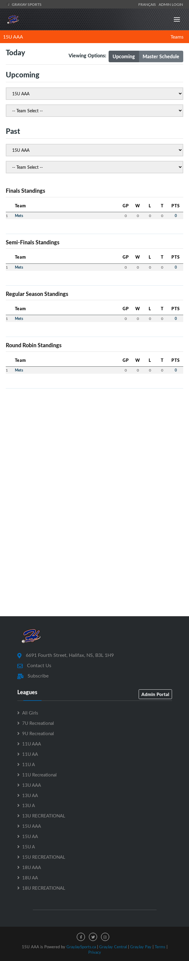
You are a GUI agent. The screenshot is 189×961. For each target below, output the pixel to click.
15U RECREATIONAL (43, 857)
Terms (160, 946)
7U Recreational (38, 723)
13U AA (30, 795)
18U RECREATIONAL (43, 888)
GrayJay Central (113, 946)
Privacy (94, 952)
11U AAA (31, 744)
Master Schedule (161, 56)
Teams (177, 36)
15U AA (30, 836)
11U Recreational (39, 775)
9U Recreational (38, 733)
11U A (28, 764)
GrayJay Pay (140, 946)
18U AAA (31, 867)
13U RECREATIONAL (43, 816)
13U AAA (31, 785)
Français (148, 4)
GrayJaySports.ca (81, 946)
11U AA (30, 754)
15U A (28, 847)
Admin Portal (155, 694)
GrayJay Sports (24, 4)
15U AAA (13, 36)
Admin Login (171, 4)
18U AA (30, 877)
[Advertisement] (94, 435)
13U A (28, 805)
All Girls (30, 713)
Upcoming (124, 56)
